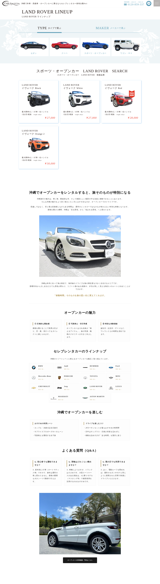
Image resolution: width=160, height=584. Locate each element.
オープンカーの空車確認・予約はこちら (80, 572)
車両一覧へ (42, 381)
